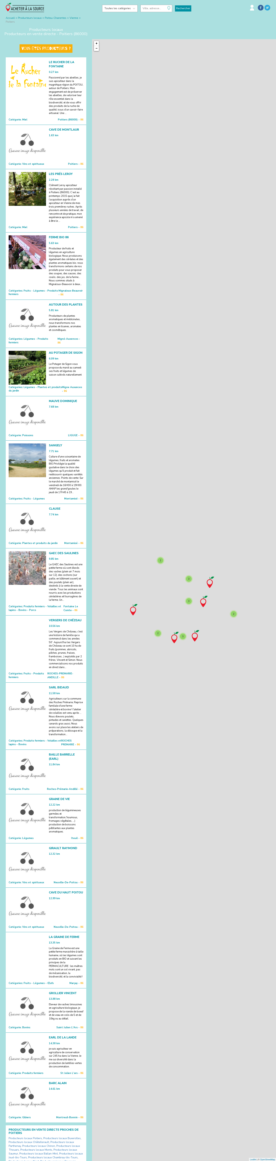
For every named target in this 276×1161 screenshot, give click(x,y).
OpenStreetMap (267, 1159)
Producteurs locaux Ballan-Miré (38, 1153)
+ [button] (96, 43)
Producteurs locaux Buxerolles (62, 1138)
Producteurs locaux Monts (36, 1150)
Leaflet (253, 1159)
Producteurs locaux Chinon (38, 1146)
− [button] (96, 48)
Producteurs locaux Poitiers (25, 1138)
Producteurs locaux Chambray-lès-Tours (53, 1157)
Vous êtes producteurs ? (46, 48)
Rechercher (183, 8)
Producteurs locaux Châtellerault (29, 1142)
